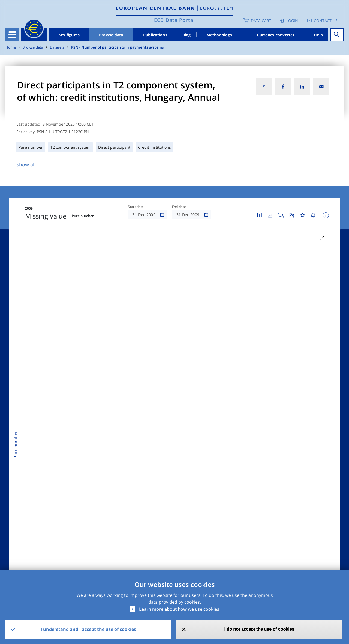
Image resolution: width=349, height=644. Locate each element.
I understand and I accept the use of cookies (88, 629)
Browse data (111, 34)
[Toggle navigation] (12, 34)
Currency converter (275, 34)
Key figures (69, 34)
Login (292, 20)
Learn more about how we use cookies (179, 609)
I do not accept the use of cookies (259, 629)
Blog (186, 34)
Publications (155, 34)
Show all (26, 164)
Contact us (326, 20)
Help (318, 34)
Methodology (219, 34)
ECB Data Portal (174, 20)
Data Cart (261, 20)
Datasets (57, 47)
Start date (136, 207)
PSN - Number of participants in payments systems (117, 47)
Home (10, 47)
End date (179, 207)
